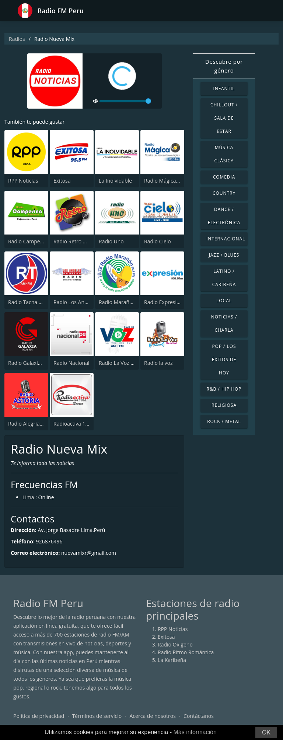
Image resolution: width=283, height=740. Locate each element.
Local (224, 300)
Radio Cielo (157, 241)
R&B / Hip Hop (224, 389)
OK (266, 732)
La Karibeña (172, 659)
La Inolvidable (115, 180)
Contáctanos (199, 715)
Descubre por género (224, 66)
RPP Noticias (23, 180)
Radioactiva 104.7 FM (78, 423)
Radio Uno (111, 241)
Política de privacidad (38, 715)
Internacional (225, 239)
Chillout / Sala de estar (224, 118)
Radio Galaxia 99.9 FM (34, 362)
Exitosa (62, 180)
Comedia (224, 177)
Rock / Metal (224, 421)
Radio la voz (158, 362)
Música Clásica (224, 154)
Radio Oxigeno (175, 644)
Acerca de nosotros (153, 715)
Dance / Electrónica (224, 216)
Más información (194, 732)
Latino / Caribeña (224, 278)
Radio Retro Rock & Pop (81, 241)
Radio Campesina (29, 241)
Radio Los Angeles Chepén (85, 302)
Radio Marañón (117, 302)
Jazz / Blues (224, 255)
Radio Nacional (71, 362)
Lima (28, 497)
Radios (17, 38)
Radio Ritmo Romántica (186, 652)
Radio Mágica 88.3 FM (170, 180)
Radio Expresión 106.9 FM (175, 302)
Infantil (224, 88)
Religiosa (224, 405)
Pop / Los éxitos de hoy (224, 359)
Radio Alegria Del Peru (35, 423)
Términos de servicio (97, 715)
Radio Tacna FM (27, 302)
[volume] (125, 101)
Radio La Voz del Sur (123, 362)
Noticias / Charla (224, 323)
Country (224, 193)
